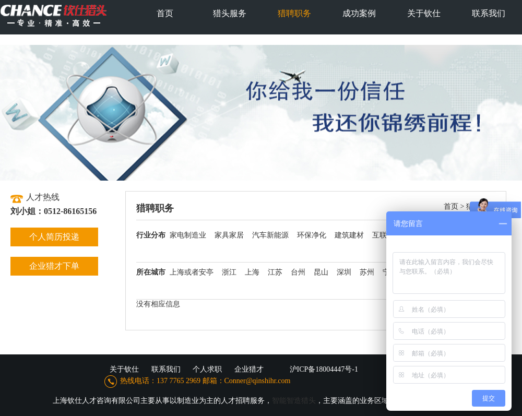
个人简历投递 (54, 236)
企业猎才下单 (54, 266)
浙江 (229, 272)
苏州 (367, 272)
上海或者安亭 (191, 272)
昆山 (321, 272)
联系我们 (166, 369)
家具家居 (229, 235)
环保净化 (311, 235)
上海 (252, 272)
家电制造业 (188, 235)
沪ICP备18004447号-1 (324, 369)
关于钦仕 (124, 369)
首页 (451, 206)
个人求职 (207, 369)
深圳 (344, 272)
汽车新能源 (270, 235)
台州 (298, 272)
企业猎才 (249, 369)
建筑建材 (349, 235)
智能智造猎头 (294, 401)
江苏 (275, 272)
